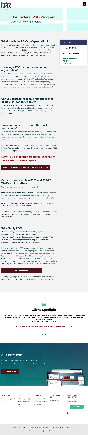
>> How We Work (69, 48)
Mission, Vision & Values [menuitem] (40, 399)
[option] (44, 322)
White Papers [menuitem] (21, 404)
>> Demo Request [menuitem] (55, 400)
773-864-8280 (70, 427)
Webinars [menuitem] (20, 407)
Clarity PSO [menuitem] (4, 401)
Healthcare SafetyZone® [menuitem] (8, 399)
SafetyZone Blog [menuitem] (38, 404)
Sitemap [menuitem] (62, 431)
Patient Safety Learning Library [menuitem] (25, 399)
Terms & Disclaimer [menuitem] (51, 431)
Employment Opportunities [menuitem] (41, 401)
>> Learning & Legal (71, 53)
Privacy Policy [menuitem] (37, 431)
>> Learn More (21, 271)
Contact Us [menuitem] (37, 407)
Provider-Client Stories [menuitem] (24, 401)
